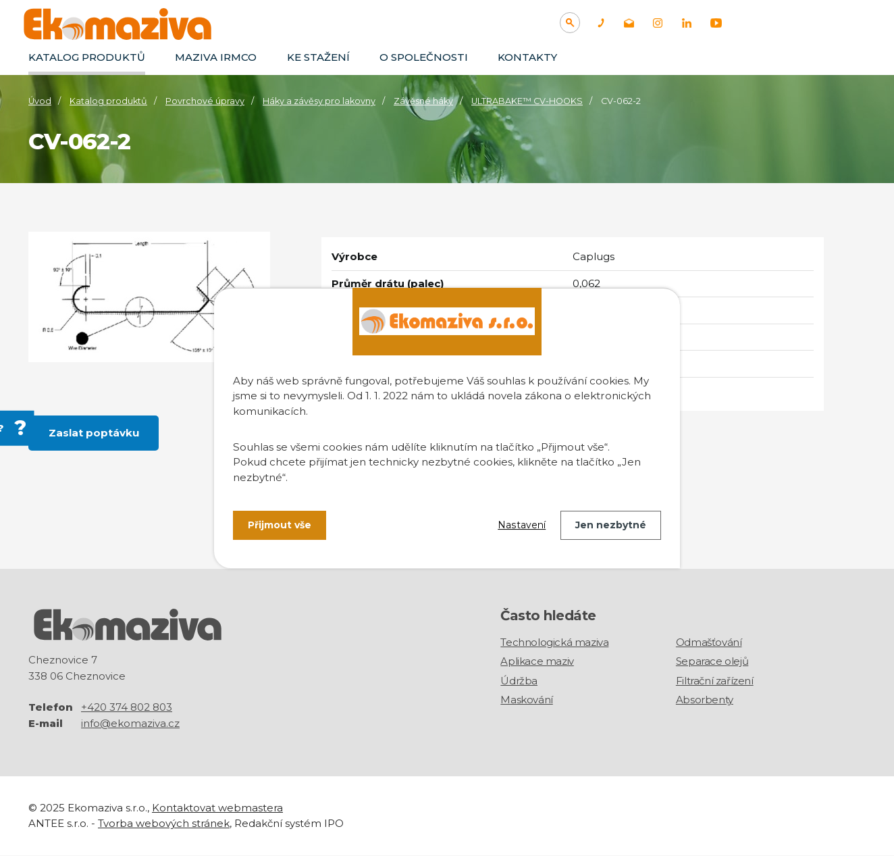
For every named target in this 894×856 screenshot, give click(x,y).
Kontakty (527, 57)
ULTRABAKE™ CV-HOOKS (527, 101)
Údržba (518, 680)
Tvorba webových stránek (164, 823)
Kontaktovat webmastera (217, 808)
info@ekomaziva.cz (130, 723)
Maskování (526, 699)
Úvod (39, 101)
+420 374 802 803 (126, 707)
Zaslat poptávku (94, 432)
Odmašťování (709, 642)
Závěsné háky (423, 101)
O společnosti (423, 57)
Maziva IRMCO (216, 57)
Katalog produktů (86, 57)
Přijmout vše (279, 525)
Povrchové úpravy (204, 101)
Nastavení (522, 525)
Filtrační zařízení (715, 680)
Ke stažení (318, 57)
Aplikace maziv (536, 661)
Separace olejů (712, 661)
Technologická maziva (554, 642)
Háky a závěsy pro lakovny (319, 101)
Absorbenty (704, 699)
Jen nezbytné (610, 525)
